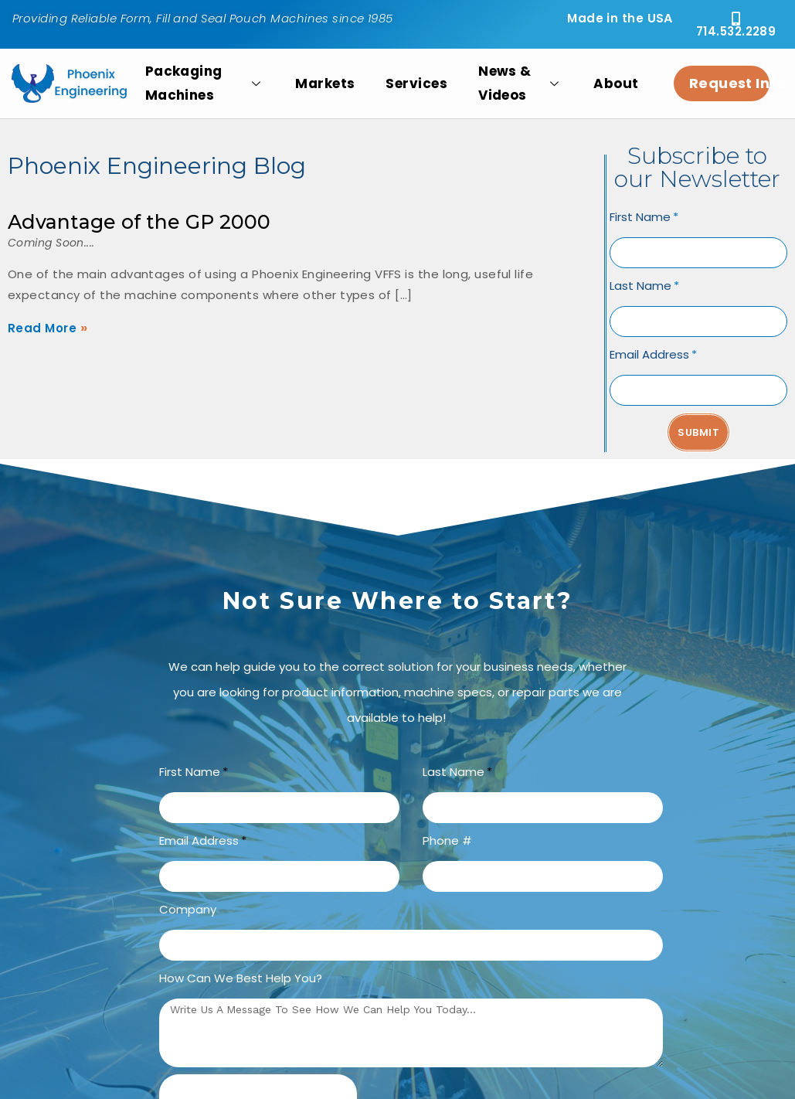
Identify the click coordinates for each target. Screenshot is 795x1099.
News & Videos (520, 83)
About (615, 83)
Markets (325, 83)
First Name (640, 217)
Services (416, 83)
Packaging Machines (205, 83)
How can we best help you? (240, 978)
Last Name (640, 285)
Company (187, 909)
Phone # (447, 840)
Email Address (649, 354)
